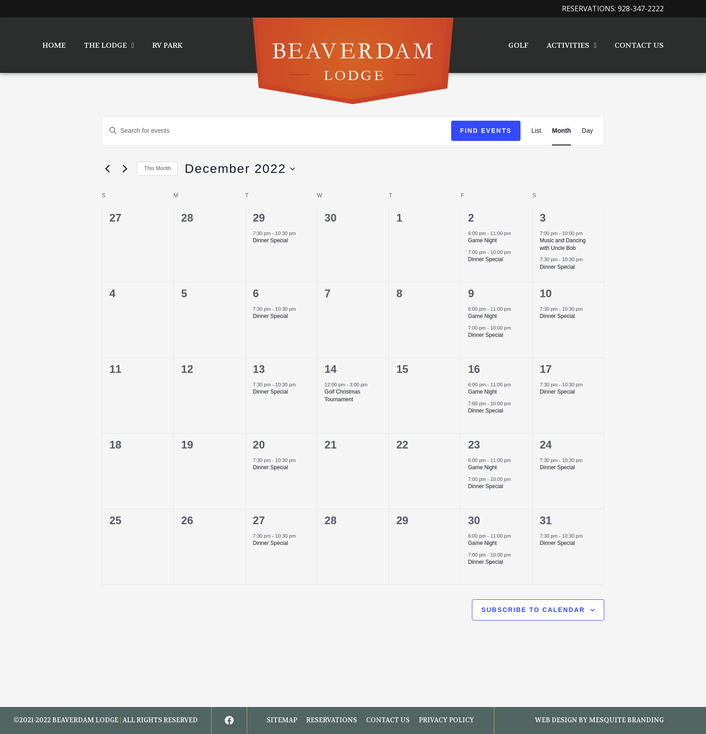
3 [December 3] (543, 218)
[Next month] (124, 168)
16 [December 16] (474, 369)
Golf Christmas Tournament (342, 396)
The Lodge (109, 45)
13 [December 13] (259, 369)
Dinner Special (270, 240)
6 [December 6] (256, 293)
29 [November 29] (259, 218)
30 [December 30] (474, 520)
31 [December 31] (546, 520)
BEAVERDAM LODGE (85, 720)
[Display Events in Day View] (587, 131)
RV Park (167, 45)
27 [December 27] (259, 520)
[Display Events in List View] (536, 131)
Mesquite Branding (626, 720)
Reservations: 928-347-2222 (613, 9)
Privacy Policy (446, 720)
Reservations (331, 720)
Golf (518, 45)
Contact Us (639, 45)
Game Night (482, 240)
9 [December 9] (471, 293)
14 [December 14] (331, 369)
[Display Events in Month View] (561, 131)
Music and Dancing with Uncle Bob (563, 244)
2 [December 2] (471, 218)
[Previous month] (107, 168)
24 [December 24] (546, 445)
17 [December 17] (546, 369)
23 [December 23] (474, 445)
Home (54, 45)
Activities (572, 45)
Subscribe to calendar (533, 609)
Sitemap (282, 720)
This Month (157, 168)
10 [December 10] (546, 293)
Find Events (486, 130)
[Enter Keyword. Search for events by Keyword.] (276, 131)
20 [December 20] (259, 445)
